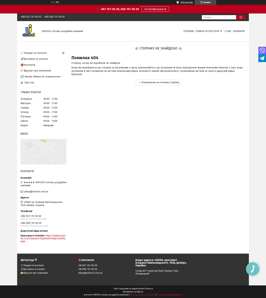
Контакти (239, 31)
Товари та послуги (207, 31)
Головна (188, 31)
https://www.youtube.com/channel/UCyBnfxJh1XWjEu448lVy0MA (43, 238)
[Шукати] (240, 17)
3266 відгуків (186, 2)
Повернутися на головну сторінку (160, 82)
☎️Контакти (28, 64)
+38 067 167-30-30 (87, 265)
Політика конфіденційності (170, 295)
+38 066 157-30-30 (87, 269)
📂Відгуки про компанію (36, 70)
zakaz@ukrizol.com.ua (36, 191)
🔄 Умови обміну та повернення (40, 76)
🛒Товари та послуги (34, 52)
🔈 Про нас (27, 82)
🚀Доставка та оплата (34, 58)
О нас (228, 31)
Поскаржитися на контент (142, 295)
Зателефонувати (155, 9)
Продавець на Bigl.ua (133, 292)
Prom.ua (149, 288)
